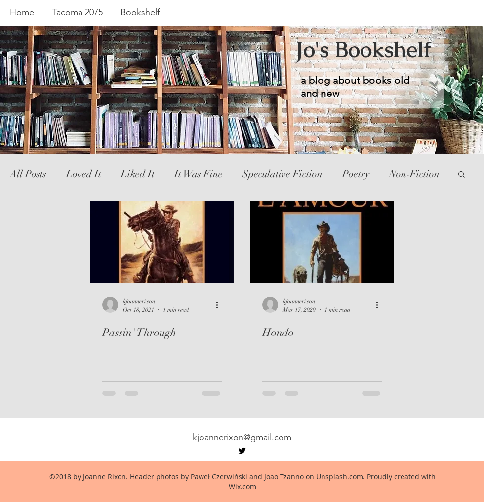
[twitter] (242, 451)
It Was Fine (198, 174)
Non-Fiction (414, 174)
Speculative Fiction (282, 174)
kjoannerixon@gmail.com (242, 437)
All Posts (28, 174)
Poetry (355, 174)
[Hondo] (322, 242)
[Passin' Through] (162, 242)
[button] (461, 175)
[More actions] (220, 305)
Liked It (138, 174)
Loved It (83, 174)
